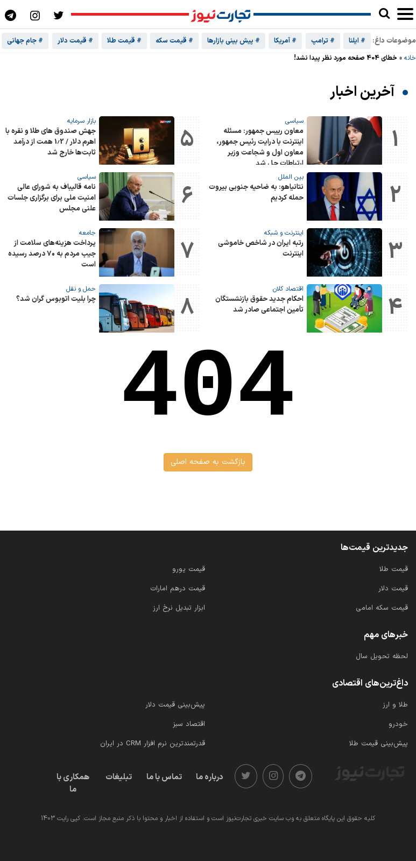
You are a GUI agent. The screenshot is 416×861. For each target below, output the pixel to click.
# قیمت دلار (75, 41)
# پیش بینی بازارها (233, 41)
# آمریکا (285, 41)
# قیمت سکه (174, 41)
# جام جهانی (25, 41)
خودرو (398, 724)
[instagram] (273, 776)
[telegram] (300, 776)
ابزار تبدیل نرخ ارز (179, 608)
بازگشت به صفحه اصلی (208, 462)
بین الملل (291, 177)
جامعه (87, 233)
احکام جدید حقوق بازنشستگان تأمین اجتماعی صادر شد (259, 304)
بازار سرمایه (81, 121)
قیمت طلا (393, 569)
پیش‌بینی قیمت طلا (378, 743)
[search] (384, 14)
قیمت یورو (188, 569)
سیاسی (294, 121)
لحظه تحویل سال (382, 656)
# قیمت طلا (124, 41)
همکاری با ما (73, 783)
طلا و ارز (395, 705)
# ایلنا (357, 41)
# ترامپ (323, 41)
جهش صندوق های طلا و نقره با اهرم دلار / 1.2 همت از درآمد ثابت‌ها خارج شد (50, 142)
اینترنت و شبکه (284, 233)
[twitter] (246, 776)
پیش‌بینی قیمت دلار (175, 705)
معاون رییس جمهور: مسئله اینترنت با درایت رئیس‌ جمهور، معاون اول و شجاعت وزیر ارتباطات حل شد (260, 147)
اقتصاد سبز (189, 724)
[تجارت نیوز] (221, 14)
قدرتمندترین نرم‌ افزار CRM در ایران (152, 743)
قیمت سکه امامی (382, 608)
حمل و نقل (81, 289)
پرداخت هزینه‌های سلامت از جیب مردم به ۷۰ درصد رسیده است (52, 254)
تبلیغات (118, 777)
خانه (410, 58)
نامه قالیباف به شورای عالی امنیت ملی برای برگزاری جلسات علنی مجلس (52, 198)
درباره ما (209, 777)
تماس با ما (164, 777)
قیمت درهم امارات (177, 588)
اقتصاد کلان (288, 289)
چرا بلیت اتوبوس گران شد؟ (56, 299)
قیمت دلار (393, 588)
